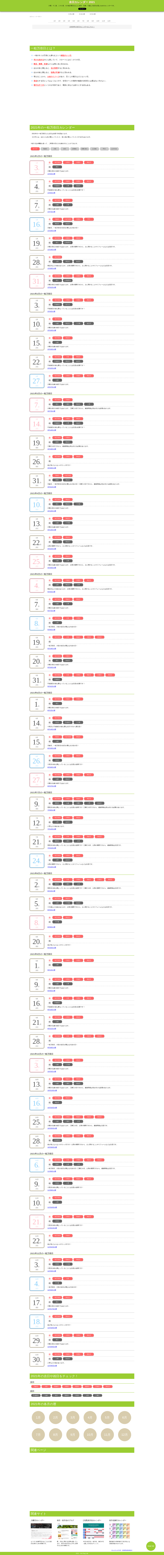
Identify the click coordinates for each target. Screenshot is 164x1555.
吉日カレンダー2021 (35, 16)
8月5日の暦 (51, 910)
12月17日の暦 (52, 1309)
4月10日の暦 (51, 511)
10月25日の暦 (52, 1128)
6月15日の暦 (51, 748)
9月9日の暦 (51, 991)
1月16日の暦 (51, 230)
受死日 (67, 1395)
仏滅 (46, 1395)
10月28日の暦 (52, 1147)
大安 (46, 1386)
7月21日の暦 (51, 848)
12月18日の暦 (52, 1328)
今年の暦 (71, 14)
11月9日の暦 (51, 1190)
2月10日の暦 (51, 330)
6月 (78, 21)
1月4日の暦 (51, 193)
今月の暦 (93, 14)
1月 (55, 21)
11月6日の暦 (51, 1171)
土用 (87, 1395)
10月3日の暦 (51, 1071)
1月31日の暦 (51, 287)
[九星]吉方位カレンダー (92, 1520)
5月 (74, 21)
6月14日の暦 (51, 729)
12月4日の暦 (51, 1290)
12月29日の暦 (52, 1347)
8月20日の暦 (51, 948)
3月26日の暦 (51, 468)
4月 (69, 21)
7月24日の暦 (51, 867)
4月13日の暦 (51, 530)
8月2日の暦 (51, 891)
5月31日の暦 (51, 686)
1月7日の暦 (51, 212)
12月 (109, 21)
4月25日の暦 (51, 568)
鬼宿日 (87, 1386)
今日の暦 (82, 14)
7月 (83, 21)
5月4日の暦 (51, 592)
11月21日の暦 (52, 1228)
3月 (64, 21)
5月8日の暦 (51, 629)
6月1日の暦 (51, 710)
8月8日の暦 (51, 927)
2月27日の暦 (51, 387)
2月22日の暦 (51, 368)
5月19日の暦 (51, 648)
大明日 (67, 1386)
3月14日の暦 (51, 430)
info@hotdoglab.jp (127, 1550)
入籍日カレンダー (37, 1520)
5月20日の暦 (51, 667)
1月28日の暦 (51, 268)
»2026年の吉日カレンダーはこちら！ (82, 27)
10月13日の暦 (52, 1090)
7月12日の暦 (51, 829)
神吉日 (108, 1386)
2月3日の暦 (51, 311)
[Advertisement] (82, 37)
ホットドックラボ (116, 1550)
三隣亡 (97, 1395)
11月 (103, 21)
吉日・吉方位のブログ (65, 1520)
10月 (97, 21)
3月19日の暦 (51, 449)
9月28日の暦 (51, 1047)
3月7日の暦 (51, 411)
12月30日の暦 (52, 1365)
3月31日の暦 (51, 487)
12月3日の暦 (51, 1271)
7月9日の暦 (51, 810)
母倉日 (56, 1386)
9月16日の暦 (51, 1010)
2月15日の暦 (51, 349)
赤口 (56, 1395)
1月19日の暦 (51, 249)
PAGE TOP (151, 1546)
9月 (93, 21)
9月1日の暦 (51, 970)
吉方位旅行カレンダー (117, 1520)
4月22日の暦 (51, 549)
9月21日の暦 (51, 1028)
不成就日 (36, 1395)
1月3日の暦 (51, 174)
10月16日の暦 (52, 1107)
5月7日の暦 (51, 611)
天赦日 (36, 1386)
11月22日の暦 (52, 1247)
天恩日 (77, 1386)
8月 (88, 21)
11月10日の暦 (52, 1207)
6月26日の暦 (51, 767)
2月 (59, 21)
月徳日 (97, 1386)
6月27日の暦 (51, 786)
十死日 (77, 1395)
